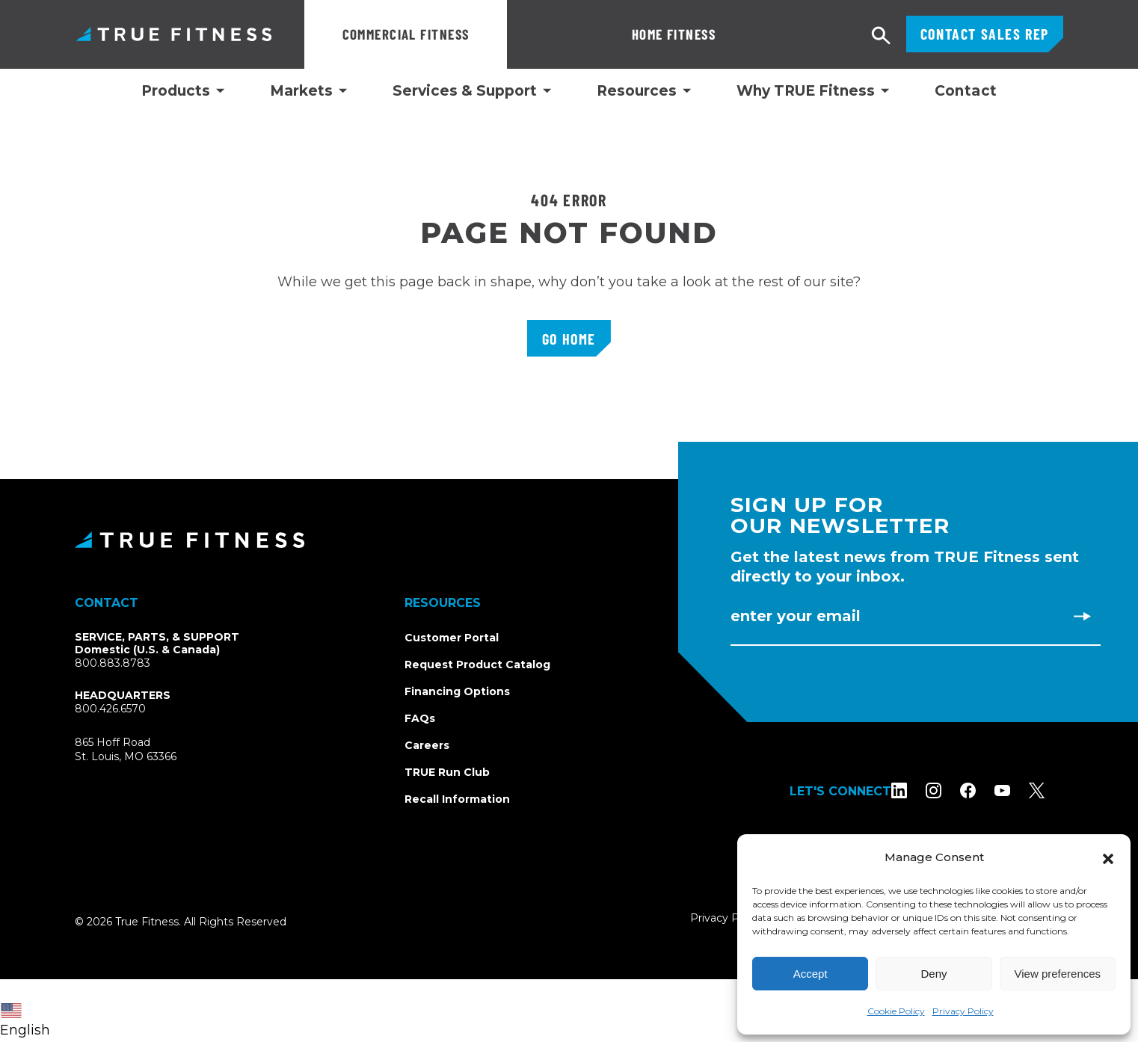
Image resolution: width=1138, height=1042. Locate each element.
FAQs (420, 718)
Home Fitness (574, 34)
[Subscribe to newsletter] (1082, 616)
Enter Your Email (796, 615)
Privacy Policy (963, 1011)
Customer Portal (452, 637)
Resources (637, 91)
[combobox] (29, 1010)
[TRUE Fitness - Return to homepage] (569, 539)
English (25, 1020)
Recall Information (457, 799)
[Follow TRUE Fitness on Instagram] (952, 790)
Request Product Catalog (477, 664)
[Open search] (881, 36)
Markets (301, 91)
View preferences (1058, 973)
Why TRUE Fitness (805, 91)
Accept (810, 973)
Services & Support (465, 91)
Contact (966, 90)
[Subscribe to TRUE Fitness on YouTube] (1021, 790)
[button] (1108, 857)
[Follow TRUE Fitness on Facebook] (986, 790)
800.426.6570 (110, 708)
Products (175, 91)
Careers (427, 745)
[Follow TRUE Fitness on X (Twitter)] (1055, 790)
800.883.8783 (112, 663)
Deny (933, 973)
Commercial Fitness (406, 34)
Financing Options (457, 691)
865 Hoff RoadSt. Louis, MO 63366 (143, 750)
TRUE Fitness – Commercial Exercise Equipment (174, 34)
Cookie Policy (896, 1011)
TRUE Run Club (447, 772)
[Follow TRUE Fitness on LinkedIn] (918, 790)
